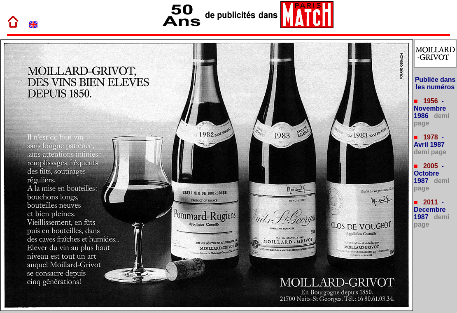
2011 (430, 202)
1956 (430, 100)
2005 (430, 165)
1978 (430, 137)
